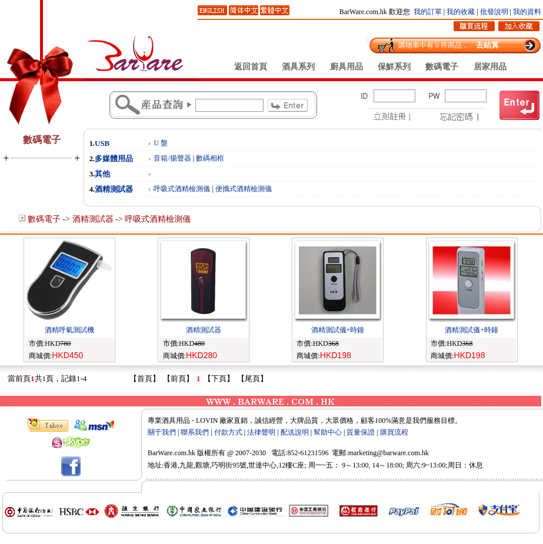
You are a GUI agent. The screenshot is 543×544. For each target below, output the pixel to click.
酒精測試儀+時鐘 (338, 330)
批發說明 (494, 12)
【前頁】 (178, 378)
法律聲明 (261, 432)
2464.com (422, 443)
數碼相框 (210, 158)
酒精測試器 (114, 189)
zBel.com (390, 443)
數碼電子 (441, 66)
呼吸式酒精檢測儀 (182, 189)
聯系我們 (195, 432)
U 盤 (161, 143)
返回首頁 (250, 66)
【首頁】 (144, 378)
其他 (102, 173)
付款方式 (228, 432)
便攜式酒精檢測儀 (243, 189)
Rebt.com (323, 443)
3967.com (226, 443)
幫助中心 (328, 432)
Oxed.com (456, 443)
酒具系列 (298, 66)
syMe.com (356, 443)
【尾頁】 (252, 378)
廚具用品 (346, 66)
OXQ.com (192, 443)
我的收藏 (461, 12)
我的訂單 (428, 12)
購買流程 (394, 432)
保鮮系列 (394, 66)
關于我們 (162, 432)
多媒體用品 (114, 158)
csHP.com (259, 443)
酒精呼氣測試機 (69, 330)
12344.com (491, 443)
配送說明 (295, 432)
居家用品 (490, 66)
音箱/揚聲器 (172, 158)
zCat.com (291, 443)
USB (102, 143)
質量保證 (361, 432)
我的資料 (527, 12)
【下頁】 (219, 378)
